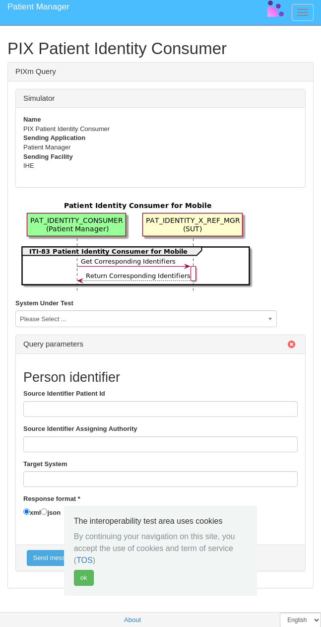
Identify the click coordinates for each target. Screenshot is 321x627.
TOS (84, 560)
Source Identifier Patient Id (64, 393)
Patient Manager (38, 6)
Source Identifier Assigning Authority (80, 428)
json (54, 512)
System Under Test (44, 303)
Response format (51, 498)
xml (35, 512)
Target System (45, 464)
